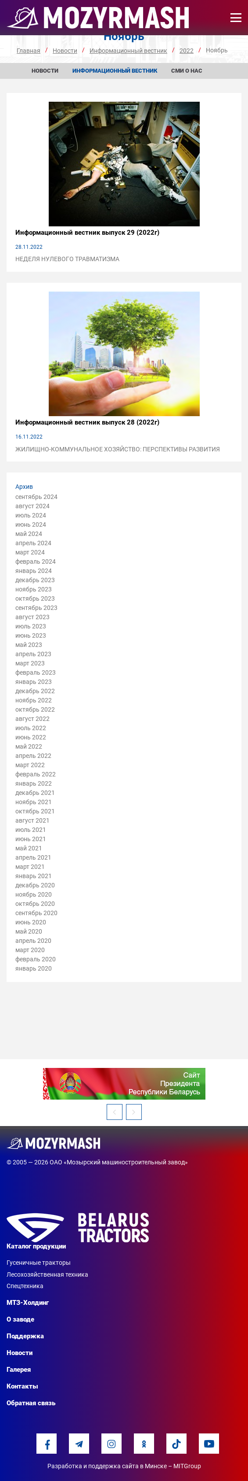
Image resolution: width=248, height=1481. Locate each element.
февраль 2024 (35, 561)
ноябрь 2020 (33, 894)
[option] (124, 1084)
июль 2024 (30, 515)
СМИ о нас (186, 70)
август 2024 (32, 506)
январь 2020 (33, 968)
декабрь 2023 (35, 580)
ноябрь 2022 (33, 700)
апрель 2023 (33, 653)
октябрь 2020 (35, 903)
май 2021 (28, 848)
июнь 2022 (30, 737)
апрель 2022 (33, 755)
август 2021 (32, 820)
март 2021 (30, 866)
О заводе (20, 1319)
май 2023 (28, 644)
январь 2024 (33, 570)
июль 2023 (30, 626)
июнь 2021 (30, 838)
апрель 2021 (33, 857)
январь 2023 (33, 681)
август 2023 (32, 616)
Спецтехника (25, 1285)
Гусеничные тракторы (39, 1262)
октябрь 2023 (35, 598)
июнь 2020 (30, 922)
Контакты (22, 1386)
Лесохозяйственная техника (47, 1274)
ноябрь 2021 (33, 801)
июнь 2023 (30, 635)
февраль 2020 (35, 959)
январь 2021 (33, 875)
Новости (45, 70)
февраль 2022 (35, 774)
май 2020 (28, 931)
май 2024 (28, 533)
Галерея (19, 1370)
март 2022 (30, 764)
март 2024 (30, 552)
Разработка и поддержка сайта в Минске (107, 1466)
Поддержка (25, 1336)
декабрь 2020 (35, 885)
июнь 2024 (30, 524)
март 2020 (30, 949)
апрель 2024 (33, 543)
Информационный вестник (114, 70)
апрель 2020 (33, 940)
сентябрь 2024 (36, 496)
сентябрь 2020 (36, 912)
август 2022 (32, 718)
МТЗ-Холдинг (28, 1303)
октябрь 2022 (35, 709)
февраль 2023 (35, 672)
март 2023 (30, 663)
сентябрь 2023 (36, 607)
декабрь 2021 (35, 792)
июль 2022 (30, 727)
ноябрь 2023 (33, 589)
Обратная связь (31, 1403)
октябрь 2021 (35, 811)
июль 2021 (30, 829)
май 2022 (28, 746)
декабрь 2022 (35, 690)
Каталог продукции (36, 1246)
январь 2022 (33, 783)
